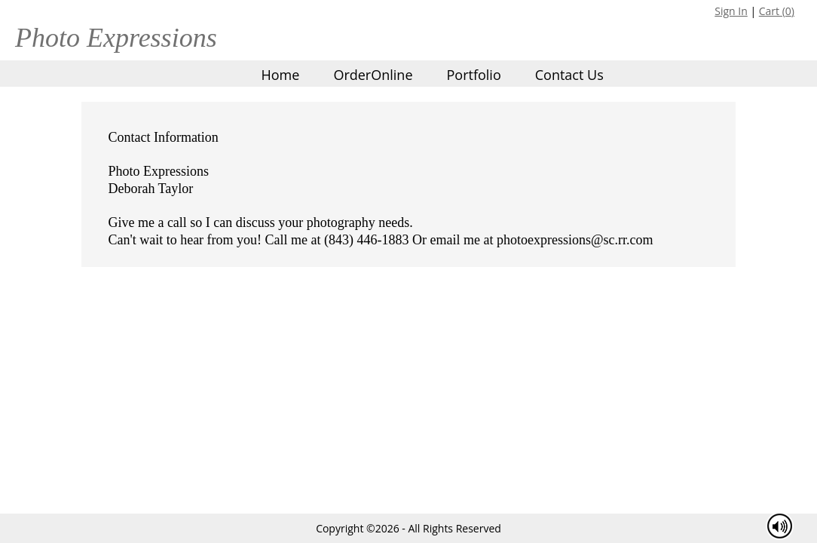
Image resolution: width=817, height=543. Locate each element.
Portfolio (473, 75)
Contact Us (569, 75)
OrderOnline (372, 75)
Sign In (731, 11)
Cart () (776, 11)
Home (281, 75)
